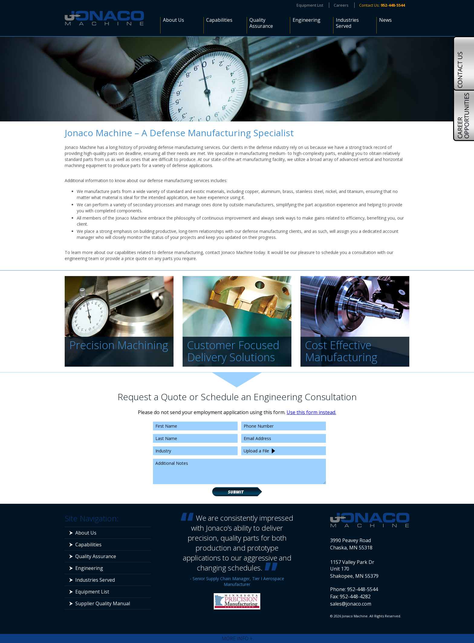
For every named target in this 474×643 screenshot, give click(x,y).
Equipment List (310, 5)
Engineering (306, 20)
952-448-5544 (362, 589)
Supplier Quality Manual (102, 603)
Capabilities (219, 20)
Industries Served (347, 23)
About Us (173, 20)
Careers (341, 5)
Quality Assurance (261, 23)
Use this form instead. (311, 412)
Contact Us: (382, 5)
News (385, 20)
